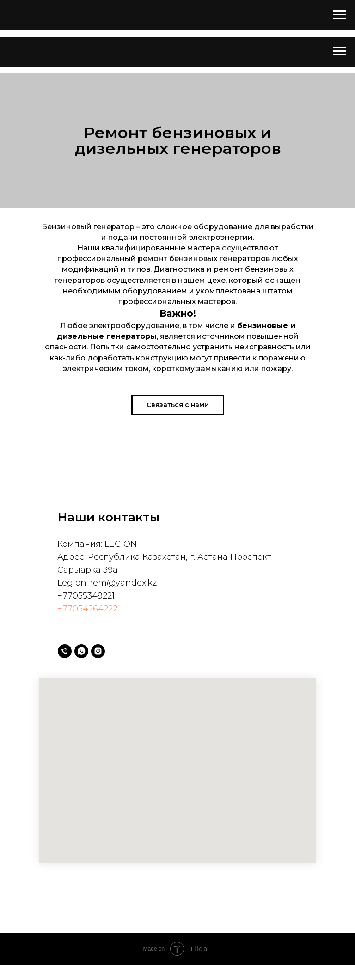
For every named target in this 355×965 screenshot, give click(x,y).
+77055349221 (86, 596)
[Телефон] (65, 651)
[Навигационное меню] (339, 14)
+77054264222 (87, 609)
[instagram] (98, 651)
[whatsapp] (81, 651)
